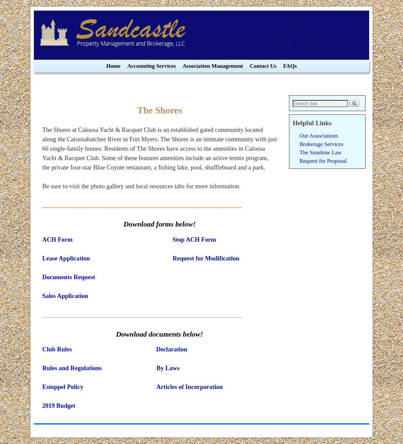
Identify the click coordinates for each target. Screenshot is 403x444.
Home (113, 66)
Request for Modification (206, 258)
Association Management (213, 66)
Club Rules (57, 349)
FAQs (290, 66)
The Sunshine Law (320, 152)
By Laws (167, 368)
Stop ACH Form (194, 239)
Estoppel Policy (62, 386)
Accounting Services (151, 66)
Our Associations (318, 136)
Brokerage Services (321, 144)
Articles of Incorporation (189, 386)
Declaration (171, 349)
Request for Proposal (323, 161)
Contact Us (263, 66)
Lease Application (66, 258)
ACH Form (57, 239)
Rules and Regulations (72, 368)
